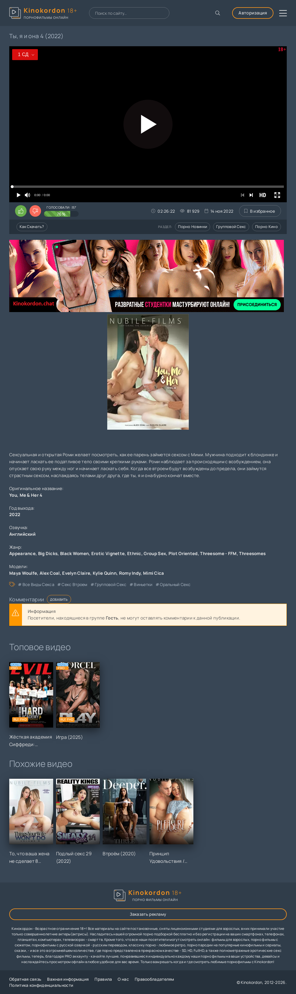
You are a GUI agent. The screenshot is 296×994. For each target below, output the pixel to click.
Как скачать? (32, 226)
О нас (123, 979)
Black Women (74, 553)
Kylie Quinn (104, 573)
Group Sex (155, 553)
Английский (22, 534)
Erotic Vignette (108, 553)
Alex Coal (50, 573)
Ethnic (134, 553)
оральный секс (175, 584)
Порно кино (266, 226)
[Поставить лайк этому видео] (21, 211)
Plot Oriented (183, 553)
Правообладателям (154, 979)
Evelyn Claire (76, 573)
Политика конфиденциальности (41, 985)
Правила (103, 979)
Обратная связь (25, 979)
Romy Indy (130, 573)
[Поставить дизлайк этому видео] (35, 211)
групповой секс (110, 584)
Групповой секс (231, 226)
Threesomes (252, 553)
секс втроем (74, 584)
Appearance (22, 553)
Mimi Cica (153, 573)
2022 (14, 514)
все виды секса (38, 584)
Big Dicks (48, 553)
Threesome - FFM (218, 553)
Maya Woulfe (23, 573)
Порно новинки (192, 226)
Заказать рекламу (148, 914)
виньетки (143, 584)
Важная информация (68, 979)
